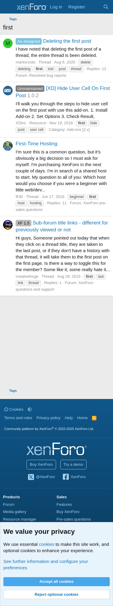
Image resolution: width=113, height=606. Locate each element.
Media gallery (14, 511)
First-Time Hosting (36, 144)
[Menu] (8, 7)
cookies (46, 544)
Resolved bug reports (48, 75)
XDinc (21, 123)
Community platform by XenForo (49, 429)
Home (82, 418)
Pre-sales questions (74, 519)
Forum (8, 504)
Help (69, 418)
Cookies (14, 409)
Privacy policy (48, 418)
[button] (30, 409)
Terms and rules (18, 418)
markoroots (25, 62)
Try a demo (73, 464)
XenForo (74, 477)
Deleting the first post (53, 41)
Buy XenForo (41, 464)
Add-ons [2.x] (78, 129)
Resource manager (19, 519)
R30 (19, 196)
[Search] (106, 6)
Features (64, 504)
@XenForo (41, 477)
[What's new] (94, 6)
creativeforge (27, 276)
